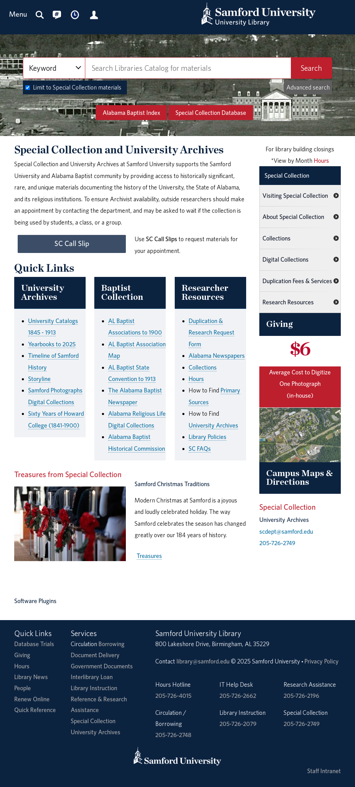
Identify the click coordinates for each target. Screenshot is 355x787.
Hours (196, 378)
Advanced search (308, 87)
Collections (203, 367)
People (22, 688)
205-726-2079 (238, 723)
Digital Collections (285, 259)
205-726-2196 (301, 695)
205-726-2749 (277, 543)
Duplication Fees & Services (297, 281)
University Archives (213, 425)
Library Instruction (94, 688)
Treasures (149, 555)
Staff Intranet (324, 771)
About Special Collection (293, 216)
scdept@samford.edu (286, 531)
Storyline (39, 378)
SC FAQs (200, 448)
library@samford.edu (203, 661)
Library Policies (207, 436)
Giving (22, 655)
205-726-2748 (173, 734)
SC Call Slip (71, 243)
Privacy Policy (321, 661)
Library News (31, 676)
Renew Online (32, 699)
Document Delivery (95, 655)
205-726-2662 (237, 695)
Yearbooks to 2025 (52, 344)
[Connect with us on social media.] (56, 14)
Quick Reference (35, 709)
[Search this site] (39, 14)
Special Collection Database (210, 112)
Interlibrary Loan (92, 676)
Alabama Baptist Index (131, 112)
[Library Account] (94, 14)
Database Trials (34, 644)
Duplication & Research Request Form (211, 332)
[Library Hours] (75, 14)
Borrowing (111, 644)
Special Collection (287, 175)
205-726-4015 (173, 695)
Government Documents (102, 666)
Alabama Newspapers (217, 355)
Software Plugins (35, 600)
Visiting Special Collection (295, 195)
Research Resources (288, 302)
